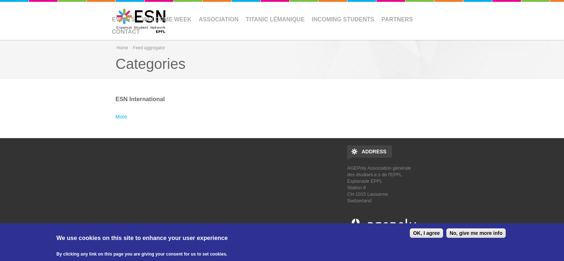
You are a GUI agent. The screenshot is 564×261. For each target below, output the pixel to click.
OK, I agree (426, 233)
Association (219, 19)
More (121, 117)
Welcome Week (166, 19)
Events (123, 19)
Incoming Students (343, 19)
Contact (126, 32)
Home (122, 47)
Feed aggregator (149, 47)
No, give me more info (476, 233)
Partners (397, 19)
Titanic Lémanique (275, 19)
